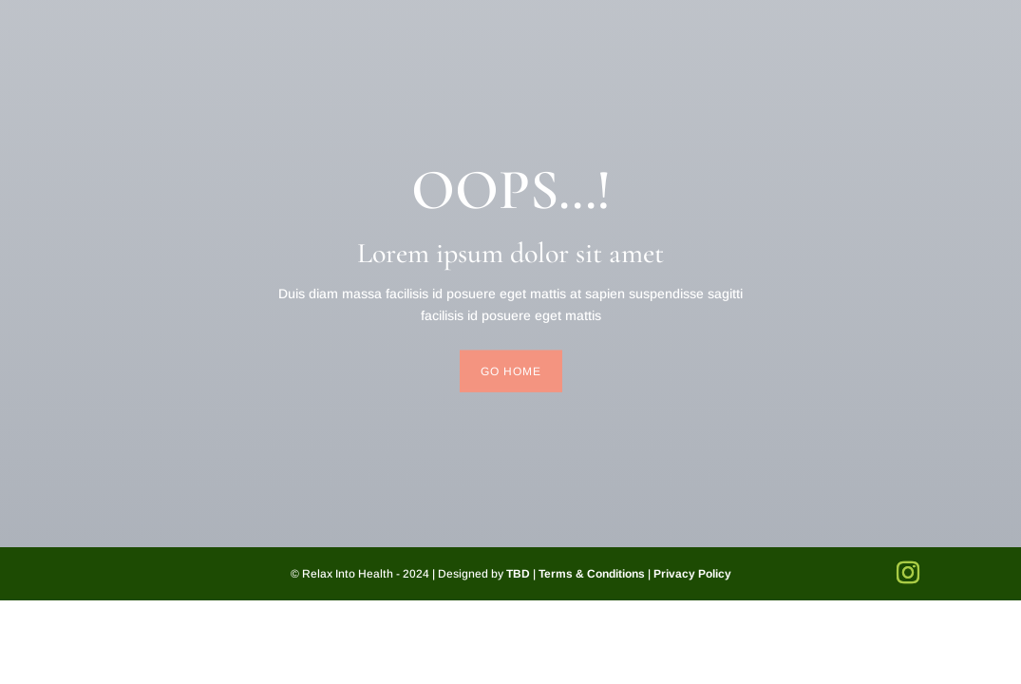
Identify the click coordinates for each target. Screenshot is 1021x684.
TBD (518, 573)
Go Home (511, 370)
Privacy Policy (692, 573)
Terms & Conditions (592, 573)
